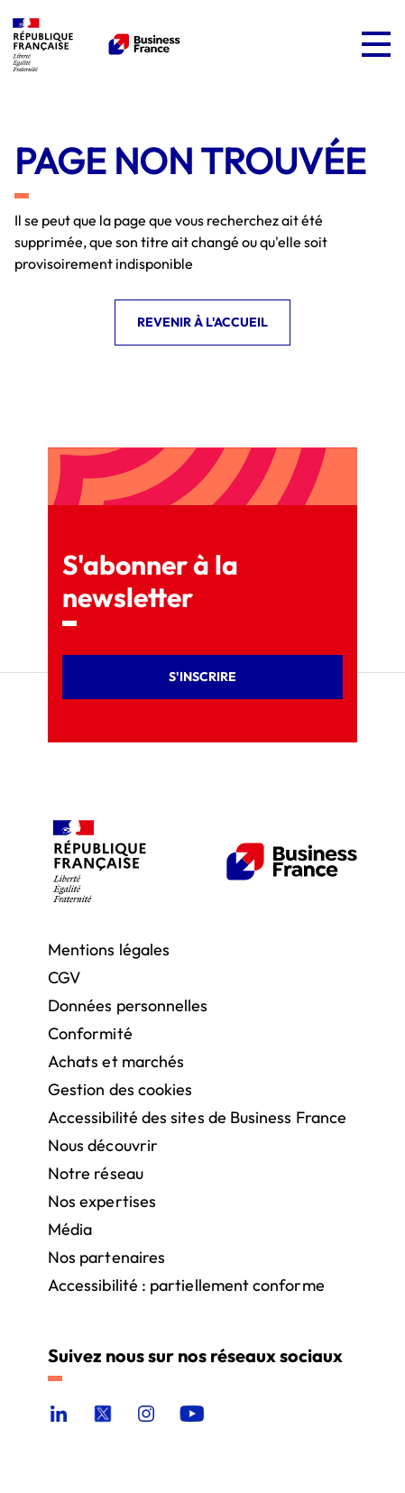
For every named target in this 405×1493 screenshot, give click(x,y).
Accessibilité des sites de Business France (197, 1116)
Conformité (90, 1032)
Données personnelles (127, 1004)
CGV (64, 976)
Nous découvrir (103, 1144)
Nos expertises (102, 1200)
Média (70, 1228)
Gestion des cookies (120, 1088)
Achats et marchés (116, 1060)
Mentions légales (109, 948)
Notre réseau (95, 1172)
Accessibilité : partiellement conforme (186, 1284)
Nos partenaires (106, 1256)
